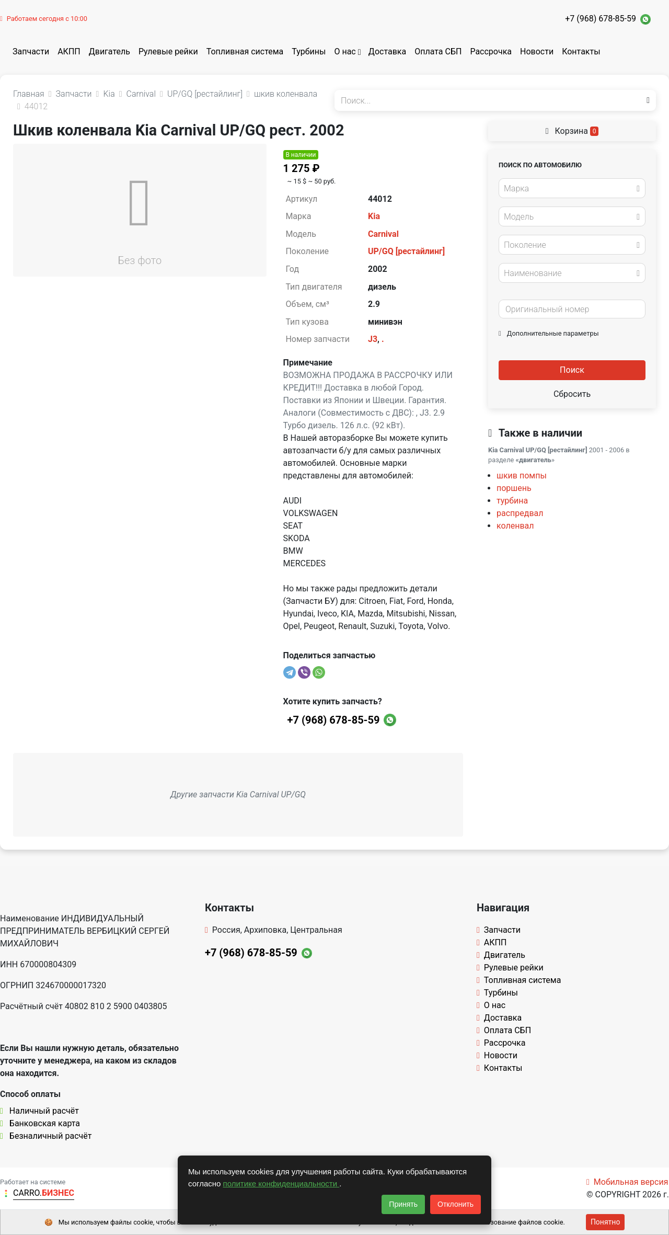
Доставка (387, 51)
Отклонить (455, 1204)
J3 (372, 339)
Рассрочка (491, 51)
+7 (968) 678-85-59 (600, 19)
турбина (512, 501)
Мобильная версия (627, 1182)
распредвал (520, 513)
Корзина (572, 131)
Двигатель (109, 51)
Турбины (309, 51)
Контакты (581, 51)
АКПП (68, 51)
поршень (514, 488)
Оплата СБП (438, 51)
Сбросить (572, 394)
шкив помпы (522, 476)
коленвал (515, 526)
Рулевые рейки (168, 51)
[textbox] (569, 188)
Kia (374, 216)
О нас (344, 51)
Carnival (383, 234)
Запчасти (31, 51)
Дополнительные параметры (549, 333)
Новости (536, 51)
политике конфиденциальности (281, 1183)
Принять (403, 1204)
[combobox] (572, 188)
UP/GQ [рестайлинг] (406, 251)
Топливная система (245, 51)
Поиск (572, 370)
